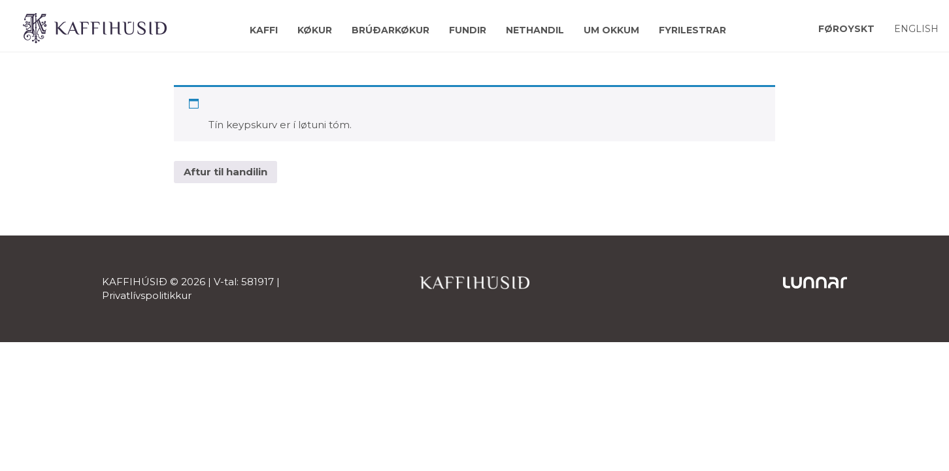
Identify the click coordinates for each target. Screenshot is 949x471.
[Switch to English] (916, 28)
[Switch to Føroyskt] (846, 28)
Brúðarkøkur (390, 30)
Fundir (467, 30)
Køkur (314, 30)
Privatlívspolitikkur (146, 295)
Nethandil (535, 30)
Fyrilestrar (692, 30)
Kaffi (264, 30)
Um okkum (611, 30)
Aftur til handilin (225, 172)
